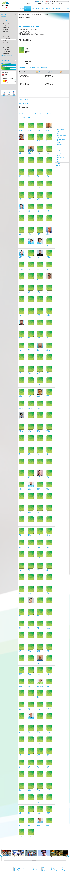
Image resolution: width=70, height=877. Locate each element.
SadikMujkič (29, 547)
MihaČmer (20, 246)
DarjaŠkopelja (38, 720)
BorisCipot (20, 234)
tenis (58, 159)
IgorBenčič (20, 164)
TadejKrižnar (20, 442)
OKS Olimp (48, 3)
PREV (1, 855)
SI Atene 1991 (5, 34)
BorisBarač (20, 153)
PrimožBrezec (29, 199)
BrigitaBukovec (48, 211)
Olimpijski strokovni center (37, 8)
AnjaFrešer (38, 292)
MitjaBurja (29, 222)
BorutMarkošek (20, 500)
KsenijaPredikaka (39, 616)
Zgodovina (44, 868)
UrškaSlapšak (38, 663)
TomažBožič (20, 199)
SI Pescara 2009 (6, 25)
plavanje (58, 150)
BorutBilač (29, 176)
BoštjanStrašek (20, 709)
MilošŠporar (47, 720)
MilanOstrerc (29, 581)
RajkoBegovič (38, 153)
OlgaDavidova (48, 246)
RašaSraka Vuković (40, 686)
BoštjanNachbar (38, 547)
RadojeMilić (38, 535)
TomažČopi (38, 246)
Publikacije (53, 869)
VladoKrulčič (29, 442)
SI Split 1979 (5, 40)
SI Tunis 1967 (5, 46)
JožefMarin (47, 489)
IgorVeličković (39, 778)
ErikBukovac (38, 211)
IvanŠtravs (29, 732)
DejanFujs (47, 292)
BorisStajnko (47, 686)
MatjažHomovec (39, 327)
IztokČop (29, 246)
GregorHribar (47, 327)
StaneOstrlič (38, 581)
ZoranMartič (29, 500)
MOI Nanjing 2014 (17, 871)
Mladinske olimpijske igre (7, 55)
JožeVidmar (20, 802)
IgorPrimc (29, 628)
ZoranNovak (29, 570)
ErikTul (19, 767)
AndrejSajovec (20, 651)
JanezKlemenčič (21, 408)
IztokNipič (29, 558)
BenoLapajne (29, 454)
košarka (58, 142)
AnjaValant (20, 778)
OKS (23, 14)
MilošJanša (38, 350)
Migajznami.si (63, 870)
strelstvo (58, 155)
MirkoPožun (29, 616)
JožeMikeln (38, 524)
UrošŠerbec (20, 720)
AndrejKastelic (38, 385)
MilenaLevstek (20, 466)
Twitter (38, 1)
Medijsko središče (41, 3)
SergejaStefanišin (48, 697)
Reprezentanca (30, 113)
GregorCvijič (38, 234)
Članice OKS (34, 3)
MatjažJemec (38, 361)
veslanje (58, 163)
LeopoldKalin (48, 373)
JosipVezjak (38, 790)
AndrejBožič (38, 188)
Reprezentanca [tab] (60, 168)
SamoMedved (29, 512)
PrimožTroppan (38, 755)
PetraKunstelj (38, 442)
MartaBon (29, 188)
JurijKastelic (48, 385)
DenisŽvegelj (29, 836)
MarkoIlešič (29, 338)
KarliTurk (29, 767)
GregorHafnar (29, 315)
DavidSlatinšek (48, 663)
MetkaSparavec (20, 686)
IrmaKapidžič (20, 385)
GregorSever (20, 663)
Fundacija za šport (40, 1)
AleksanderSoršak (48, 674)
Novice (58, 113)
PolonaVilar (29, 802)
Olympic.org (45, 1)
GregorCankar (38, 222)
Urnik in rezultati (46, 113)
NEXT (68, 855)
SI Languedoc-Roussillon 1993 (9, 33)
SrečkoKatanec (20, 396)
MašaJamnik (47, 338)
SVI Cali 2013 (16, 869)
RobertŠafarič (38, 709)
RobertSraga (29, 686)
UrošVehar (29, 778)
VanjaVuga (29, 813)
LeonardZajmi (48, 813)
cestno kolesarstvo (60, 129)
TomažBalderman (39, 141)
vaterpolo (58, 161)
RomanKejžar (38, 396)
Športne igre (27, 8)
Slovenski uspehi (22, 113)
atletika (58, 125)
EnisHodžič (29, 327)
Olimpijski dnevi (35, 868)
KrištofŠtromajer (48, 732)
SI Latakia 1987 (6, 36)
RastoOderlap (20, 581)
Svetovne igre (5, 20)
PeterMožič (20, 547)
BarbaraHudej (20, 338)
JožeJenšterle (48, 361)
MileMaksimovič (21, 477)
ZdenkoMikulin (20, 535)
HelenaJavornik (48, 350)
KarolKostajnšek (21, 431)
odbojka (58, 148)
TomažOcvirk (38, 570)
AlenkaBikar (20, 176)
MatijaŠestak (29, 720)
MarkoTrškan (47, 755)
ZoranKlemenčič (30, 408)
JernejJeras (20, 373)
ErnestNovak (38, 558)
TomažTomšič (20, 755)
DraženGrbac (47, 303)
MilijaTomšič (47, 744)
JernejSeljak (47, 651)
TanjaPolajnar (48, 605)
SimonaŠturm (20, 744)
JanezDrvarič (29, 280)
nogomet (58, 146)
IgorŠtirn (19, 732)
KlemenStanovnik (20, 697)
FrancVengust (48, 778)
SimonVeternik (29, 790)
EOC (48, 1)
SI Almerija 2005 (6, 27)
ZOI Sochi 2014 (17, 868)
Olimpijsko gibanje (22, 3)
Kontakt (52, 871)
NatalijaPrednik (47, 616)
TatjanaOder (47, 570)
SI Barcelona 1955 (6, 51)
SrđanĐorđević (48, 280)
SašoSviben (29, 709)
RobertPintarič (29, 605)
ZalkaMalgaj (29, 477)
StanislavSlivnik (20, 674)
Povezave (63, 3)
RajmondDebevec (20, 257)
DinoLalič (19, 454)
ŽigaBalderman (48, 141)
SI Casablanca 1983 (7, 38)
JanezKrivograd (48, 431)
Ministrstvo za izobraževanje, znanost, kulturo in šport (42, 1)
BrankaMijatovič (29, 524)
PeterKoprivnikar (39, 419)
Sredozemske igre (5, 21)
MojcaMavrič (20, 512)
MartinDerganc (48, 257)
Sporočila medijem (54, 867)
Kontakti (58, 3)
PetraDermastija (21, 269)
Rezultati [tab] (58, 165)
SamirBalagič (29, 141)
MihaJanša (20, 350)
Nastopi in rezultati (36, 43)
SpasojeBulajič (20, 222)
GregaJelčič (29, 361)
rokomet (58, 151)
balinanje (58, 127)
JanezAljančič (29, 130)
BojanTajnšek (29, 744)
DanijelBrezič (38, 199)
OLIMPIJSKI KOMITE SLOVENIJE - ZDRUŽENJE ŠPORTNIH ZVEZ (5, 5)
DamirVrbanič (20, 813)
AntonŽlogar (47, 825)
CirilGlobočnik (30, 303)
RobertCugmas (29, 234)
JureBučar (29, 211)
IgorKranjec (38, 431)
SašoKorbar (47, 419)
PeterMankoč (29, 489)
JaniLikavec (29, 466)
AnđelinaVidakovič (48, 790)
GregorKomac (29, 419)
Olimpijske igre (5, 16)
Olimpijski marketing (56, 8)
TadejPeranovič (30, 593)
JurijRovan (29, 639)
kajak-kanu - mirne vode (61, 135)
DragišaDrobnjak (20, 280)
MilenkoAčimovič (20, 130)
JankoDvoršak (38, 280)
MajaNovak (47, 558)
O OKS (28, 3)
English (53, 1)
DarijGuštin (20, 315)
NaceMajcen (47, 466)
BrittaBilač (38, 176)
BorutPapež (47, 581)
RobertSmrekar (38, 674)
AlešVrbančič (48, 802)
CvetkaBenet (29, 164)
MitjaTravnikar (30, 755)
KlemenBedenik (29, 153)
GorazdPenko (20, 593)
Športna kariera (65, 8)
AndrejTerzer (38, 744)
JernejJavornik (20, 361)
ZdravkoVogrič (38, 802)
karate (58, 137)
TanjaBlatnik (47, 176)
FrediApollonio (48, 130)
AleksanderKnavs (39, 408)
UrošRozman (48, 639)
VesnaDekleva (29, 257)
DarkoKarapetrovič (30, 385)
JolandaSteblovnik (39, 697)
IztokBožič (47, 188)
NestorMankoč (20, 489)
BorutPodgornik (39, 605)
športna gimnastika (60, 153)
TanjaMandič (47, 477)
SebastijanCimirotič (48, 222)
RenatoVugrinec (39, 813)
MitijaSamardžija (30, 651)
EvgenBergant (48, 164)
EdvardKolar (20, 419)
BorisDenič (38, 257)
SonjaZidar (20, 825)
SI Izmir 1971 (5, 44)
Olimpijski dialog (54, 868)
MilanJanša (29, 350)
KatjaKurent (47, 442)
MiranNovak (20, 570)
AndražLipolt (38, 466)
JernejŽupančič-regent (20, 836)
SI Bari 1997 (5, 31)
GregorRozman (38, 639)
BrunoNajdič (47, 547)
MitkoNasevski (20, 558)
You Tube (62, 869)
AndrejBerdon (38, 164)
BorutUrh (38, 767)
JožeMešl (47, 512)
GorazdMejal (38, 512)
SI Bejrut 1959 (6, 49)
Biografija (29, 43)
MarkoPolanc (20, 616)
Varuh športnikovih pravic (45, 871)
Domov (22, 8)
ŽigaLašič (38, 454)
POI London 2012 (17, 867)
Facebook (62, 867)
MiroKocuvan (48, 408)
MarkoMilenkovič (30, 535)
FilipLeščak (47, 454)
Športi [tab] (57, 122)
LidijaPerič (38, 593)
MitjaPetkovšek (21, 605)
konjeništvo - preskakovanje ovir (62, 140)
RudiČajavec (48, 234)
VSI (68, 120)
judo (58, 133)
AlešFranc (29, 292)
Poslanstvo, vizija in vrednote (27, 869)
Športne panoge (5, 60)
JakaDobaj (29, 269)
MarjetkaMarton (38, 500)
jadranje (58, 131)
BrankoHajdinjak (48, 315)
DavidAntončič (38, 130)
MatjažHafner (38, 315)
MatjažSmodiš (29, 674)
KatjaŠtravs (38, 732)
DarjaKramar (29, 431)
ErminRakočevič (48, 628)
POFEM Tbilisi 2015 (17, 872)
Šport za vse (47, 8)
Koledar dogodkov (36, 867)
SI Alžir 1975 (5, 42)
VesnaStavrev (29, 697)
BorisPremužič (20, 628)
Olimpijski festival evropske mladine (7, 58)
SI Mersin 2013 (6, 23)
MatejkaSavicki (38, 651)
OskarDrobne (47, 269)
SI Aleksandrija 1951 (7, 53)
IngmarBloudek (20, 188)
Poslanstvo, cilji (44, 867)
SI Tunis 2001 (5, 29)
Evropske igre (5, 18)
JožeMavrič (47, 500)
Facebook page (36, 1)
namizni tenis (59, 144)
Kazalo (68, 3)
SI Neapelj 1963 (6, 47)
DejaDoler (38, 269)
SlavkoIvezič (38, 338)
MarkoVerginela (20, 790)
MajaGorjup (38, 303)
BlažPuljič (38, 628)
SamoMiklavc (47, 524)
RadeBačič (20, 141)
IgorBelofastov (48, 153)
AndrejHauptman (21, 327)
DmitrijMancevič (39, 477)
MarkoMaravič (38, 489)
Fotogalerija (52, 113)
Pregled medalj (38, 113)
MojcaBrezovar (48, 199)
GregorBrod (20, 211)
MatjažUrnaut (47, 767)
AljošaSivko (29, 663)
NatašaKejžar (29, 396)
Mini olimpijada (35, 869)
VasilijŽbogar (38, 825)
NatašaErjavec (20, 292)
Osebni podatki (23, 43)
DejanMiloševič (48, 535)
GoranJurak (38, 373)
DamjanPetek (47, 593)
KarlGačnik (20, 303)
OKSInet (53, 3)
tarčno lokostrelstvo (60, 157)
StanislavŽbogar (29, 825)
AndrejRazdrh (20, 639)
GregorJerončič (29, 373)
